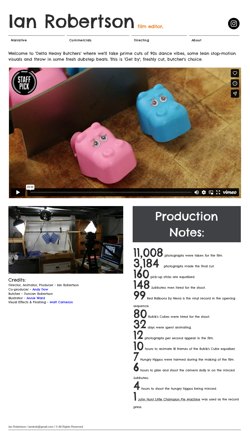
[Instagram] (234, 23)
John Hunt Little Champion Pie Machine (169, 399)
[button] (65, 240)
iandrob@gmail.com (40, 426)
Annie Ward (36, 298)
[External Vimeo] (125, 132)
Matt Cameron (61, 302)
